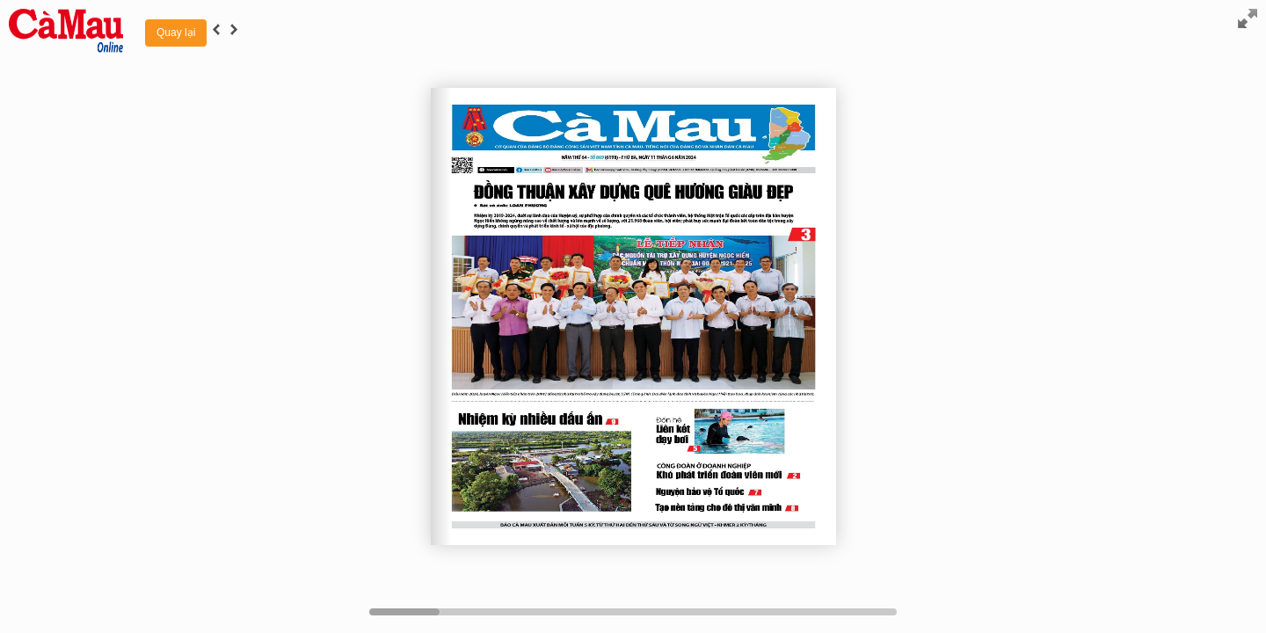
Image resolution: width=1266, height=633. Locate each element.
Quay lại (175, 32)
